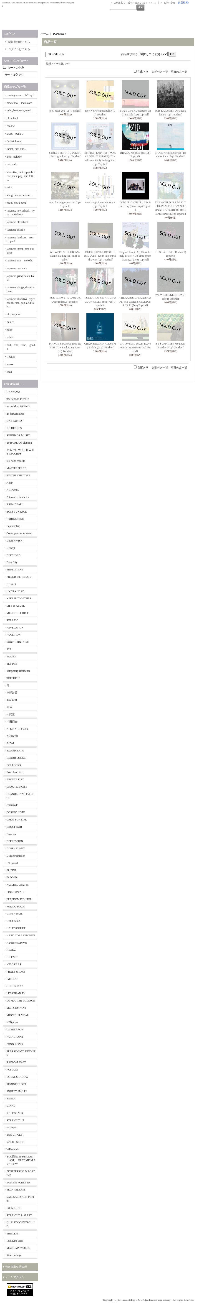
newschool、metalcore (19, 103)
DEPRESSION (15, 841)
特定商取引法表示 (16, 1266)
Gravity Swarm (15, 913)
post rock (12, 164)
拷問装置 (12, 692)
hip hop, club (14, 314)
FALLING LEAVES (18, 884)
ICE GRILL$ (14, 964)
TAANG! (12, 656)
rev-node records (16, 460)
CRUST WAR (14, 826)
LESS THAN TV (16, 993)
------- (10, 364)
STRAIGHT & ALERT (19, 1215)
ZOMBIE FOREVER (18, 1182)
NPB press (12, 1022)
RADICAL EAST (16, 1062)
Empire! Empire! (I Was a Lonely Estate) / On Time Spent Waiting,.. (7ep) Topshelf (135, 255)
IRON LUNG (14, 1208)
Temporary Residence (18, 670)
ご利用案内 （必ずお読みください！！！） (136, 2)
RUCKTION (14, 634)
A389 (10, 482)
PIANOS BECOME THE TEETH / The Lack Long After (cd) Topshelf (65, 347)
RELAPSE (12, 620)
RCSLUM (12, 1069)
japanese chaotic (16, 229)
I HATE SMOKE (16, 971)
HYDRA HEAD (15, 591)
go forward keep (16, 413)
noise (10, 329)
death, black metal (17, 202)
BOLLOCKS (14, 765)
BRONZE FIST (15, 779)
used (9, 371)
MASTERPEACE (16, 468)
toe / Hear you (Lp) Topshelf (65, 110)
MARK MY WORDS (18, 1247)
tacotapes (12, 1127)
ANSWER (12, 736)
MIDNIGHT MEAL (18, 1015)
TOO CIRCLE (15, 1134)
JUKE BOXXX (15, 986)
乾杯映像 (12, 700)
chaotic (11, 126)
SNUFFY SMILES (17, 1091)
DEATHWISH (15, 540)
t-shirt (10, 337)
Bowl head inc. (15, 772)
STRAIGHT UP (15, 1120)
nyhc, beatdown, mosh (19, 110)
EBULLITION (15, 569)
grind (10, 187)
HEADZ (11, 949)
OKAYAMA (13, 391)
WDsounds (13, 1149)
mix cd (10, 322)
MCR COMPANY (17, 1007)
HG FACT (12, 957)
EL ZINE (12, 870)
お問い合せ (169, 2)
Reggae (11, 356)
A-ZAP (11, 743)
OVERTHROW (15, 1029)
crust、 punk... (15, 133)
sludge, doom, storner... (19, 195)
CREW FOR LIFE (17, 819)
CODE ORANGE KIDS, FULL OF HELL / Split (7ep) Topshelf (100, 301)
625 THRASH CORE (18, 475)
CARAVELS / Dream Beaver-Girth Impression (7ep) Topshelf (135, 347)
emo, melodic (14, 156)
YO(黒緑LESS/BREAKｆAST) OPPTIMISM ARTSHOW (21, 1160)
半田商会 (12, 721)
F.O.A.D (11, 584)
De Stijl (11, 547)
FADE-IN (12, 877)
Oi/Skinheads (14, 141)
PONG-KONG (15, 1044)
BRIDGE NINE (15, 519)
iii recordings (14, 1255)
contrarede (12, 805)
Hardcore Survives (17, 942)
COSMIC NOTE (16, 812)
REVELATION (15, 627)
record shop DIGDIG (18, 406)
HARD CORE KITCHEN (21, 935)
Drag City (12, 562)
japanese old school (17, 222)
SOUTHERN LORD (18, 642)
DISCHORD (13, 555)
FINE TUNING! (16, 892)
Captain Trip (13, 526)
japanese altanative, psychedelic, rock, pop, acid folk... (21, 302)
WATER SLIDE (15, 1142)
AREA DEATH (15, 504)
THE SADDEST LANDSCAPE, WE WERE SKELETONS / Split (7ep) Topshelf (135, 301)
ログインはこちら (19, 49)
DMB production (16, 855)
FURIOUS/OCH (16, 906)
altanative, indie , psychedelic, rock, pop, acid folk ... (21, 176)
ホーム (44, 33)
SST (9, 649)
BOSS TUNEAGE (17, 511)
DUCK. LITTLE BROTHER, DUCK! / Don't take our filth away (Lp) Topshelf (100, 255)
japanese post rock (17, 268)
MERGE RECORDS (18, 613)
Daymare (12, 834)
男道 (9, 707)
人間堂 (11, 714)
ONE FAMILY (15, 420)
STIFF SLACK (15, 1113)
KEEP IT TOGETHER (19, 598)
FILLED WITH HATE (19, 576)
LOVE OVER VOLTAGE (21, 1000)
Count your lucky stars (19, 533)
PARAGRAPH (15, 1036)
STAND (11, 1105)
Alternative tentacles (18, 497)
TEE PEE (12, 663)
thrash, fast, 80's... (16, 149)
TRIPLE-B (13, 1233)
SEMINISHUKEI (16, 1084)
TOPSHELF (13, 678)
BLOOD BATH (15, 750)
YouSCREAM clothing (19, 442)
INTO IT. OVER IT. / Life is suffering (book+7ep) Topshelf (135, 206)
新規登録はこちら (19, 41)
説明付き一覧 (160, 71)
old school (12, 118)
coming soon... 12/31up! (20, 95)
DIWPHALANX (16, 848)
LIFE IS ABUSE (16, 605)
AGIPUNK (13, 489)
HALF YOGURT (16, 928)
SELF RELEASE (16, 1189)
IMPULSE (12, 979)
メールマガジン (14, 1277)
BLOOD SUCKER (17, 757)
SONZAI (12, 1098)
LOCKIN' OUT (15, 1240)
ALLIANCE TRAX (17, 729)
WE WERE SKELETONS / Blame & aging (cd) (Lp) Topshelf (65, 255)
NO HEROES (14, 428)
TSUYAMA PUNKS (18, 399)
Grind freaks (13, 920)
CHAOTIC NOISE (17, 786)
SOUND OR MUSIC (18, 435)
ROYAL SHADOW (17, 1076)
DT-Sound (12, 863)
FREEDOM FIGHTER (19, 899)
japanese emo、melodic (20, 260)
